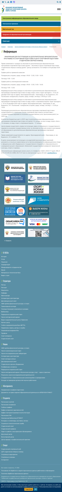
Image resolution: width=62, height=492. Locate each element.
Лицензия (4, 262)
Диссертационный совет (9, 301)
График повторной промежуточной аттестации (15, 413)
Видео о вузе (5, 275)
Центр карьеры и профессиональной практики (15, 439)
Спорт (5, 445)
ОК (35, 489)
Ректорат (4, 287)
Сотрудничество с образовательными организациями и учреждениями (23, 378)
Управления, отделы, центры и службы (13, 328)
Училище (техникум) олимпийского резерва (14, 309)
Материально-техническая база (10, 272)
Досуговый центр (6, 434)
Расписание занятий (7, 402)
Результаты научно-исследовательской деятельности (17, 375)
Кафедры (4, 293)
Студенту (6, 397)
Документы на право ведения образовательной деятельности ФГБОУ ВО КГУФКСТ (26, 392)
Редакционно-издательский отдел (11, 314)
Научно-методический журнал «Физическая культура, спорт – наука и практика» (25, 372)
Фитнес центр (5, 322)
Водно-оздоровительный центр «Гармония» (14, 320)
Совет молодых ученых (8, 359)
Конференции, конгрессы (9, 367)
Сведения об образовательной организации (17, 34)
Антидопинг (5, 460)
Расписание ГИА (6, 415)
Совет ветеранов (6, 336)
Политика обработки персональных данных (14, 473)
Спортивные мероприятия (9, 454)
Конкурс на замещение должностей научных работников (18, 380)
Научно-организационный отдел (11, 351)
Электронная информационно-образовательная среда (20, 18)
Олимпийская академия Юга (10, 330)
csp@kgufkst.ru (52, 153)
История (3, 256)
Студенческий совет (7, 338)
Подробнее (28, 489)
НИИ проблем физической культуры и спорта (15, 303)
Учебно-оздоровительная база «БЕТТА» (13, 325)
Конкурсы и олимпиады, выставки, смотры (14, 421)
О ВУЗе (6, 252)
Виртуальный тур (8, 29)
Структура (7, 280)
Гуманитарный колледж (8, 306)
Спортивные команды (8, 457)
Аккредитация (5, 264)
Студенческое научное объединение (12, 364)
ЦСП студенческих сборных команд (12, 452)
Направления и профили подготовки (12, 390)
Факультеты (5, 290)
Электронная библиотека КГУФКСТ (12, 418)
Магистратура (5, 295)
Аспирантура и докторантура (10, 298)
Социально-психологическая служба (12, 423)
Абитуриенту (8, 385)
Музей (3, 270)
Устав (3, 259)
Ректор (3, 285)
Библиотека (4, 312)
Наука (5, 344)
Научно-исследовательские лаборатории (13, 353)
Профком (4, 333)
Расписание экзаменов (8, 404)
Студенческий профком (8, 429)
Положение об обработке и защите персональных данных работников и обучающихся (27, 470)
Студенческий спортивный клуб (11, 449)
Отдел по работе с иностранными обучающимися (16, 431)
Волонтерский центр (7, 437)
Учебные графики (6, 407)
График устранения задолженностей (12, 410)
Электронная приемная (10, 24)
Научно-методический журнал (10, 317)
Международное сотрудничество (11, 267)
